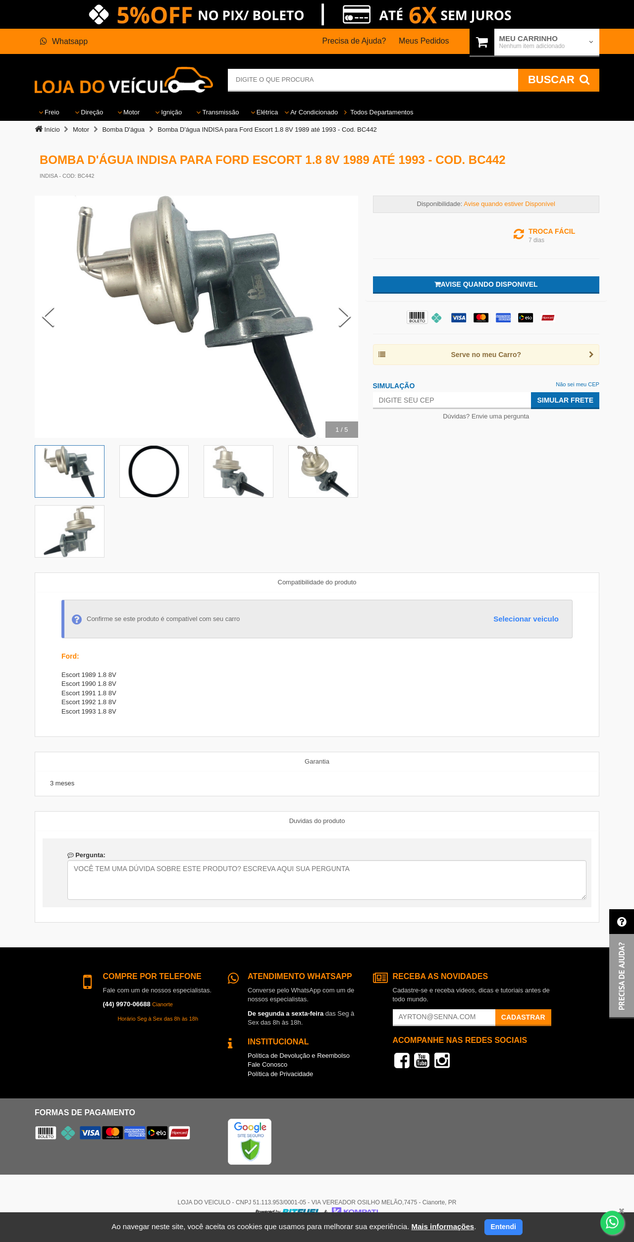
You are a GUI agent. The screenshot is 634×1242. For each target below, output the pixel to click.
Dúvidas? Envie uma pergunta (486, 416)
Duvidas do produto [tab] (317, 821)
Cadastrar (523, 1017)
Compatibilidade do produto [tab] (317, 582)
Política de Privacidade (280, 1074)
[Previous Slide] (48, 316)
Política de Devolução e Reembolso (299, 1055)
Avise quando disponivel (486, 284)
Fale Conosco (267, 1064)
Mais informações (442, 1226)
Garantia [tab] (317, 761)
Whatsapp (64, 41)
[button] (621, 964)
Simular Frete (565, 400)
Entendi (503, 1227)
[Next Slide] (344, 316)
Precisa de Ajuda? (354, 41)
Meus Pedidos (424, 41)
